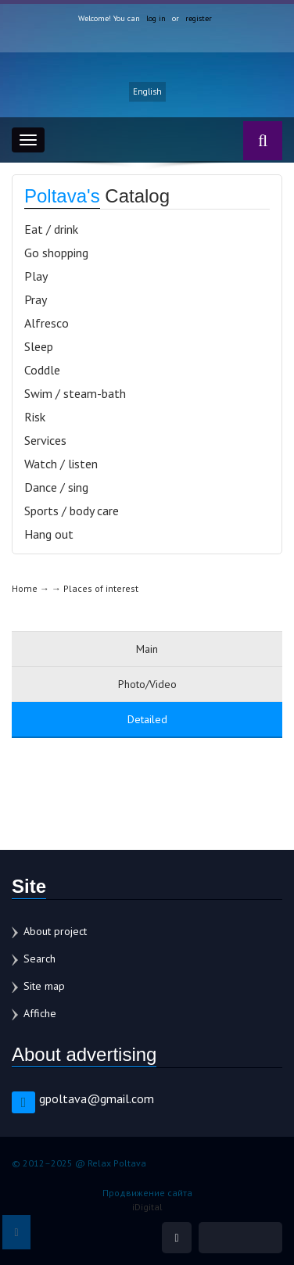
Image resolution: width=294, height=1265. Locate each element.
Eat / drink (51, 229)
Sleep (38, 346)
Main (147, 649)
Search (39, 958)
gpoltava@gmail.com (96, 1098)
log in (156, 18)
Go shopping (56, 252)
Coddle (42, 370)
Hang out (49, 534)
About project (55, 931)
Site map (44, 986)
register (198, 18)
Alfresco (46, 323)
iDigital (147, 1207)
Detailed (147, 719)
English (147, 91)
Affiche (39, 1013)
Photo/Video (147, 684)
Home (25, 588)
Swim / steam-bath (75, 393)
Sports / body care (71, 510)
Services (45, 440)
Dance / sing (56, 487)
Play (36, 276)
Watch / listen (61, 463)
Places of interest (100, 588)
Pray (35, 299)
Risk (34, 417)
